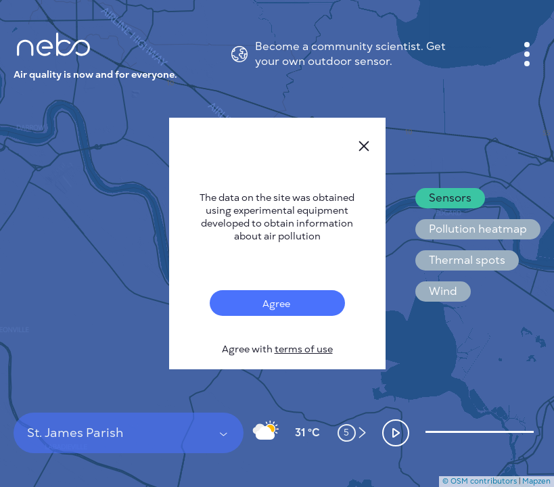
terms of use (304, 349)
